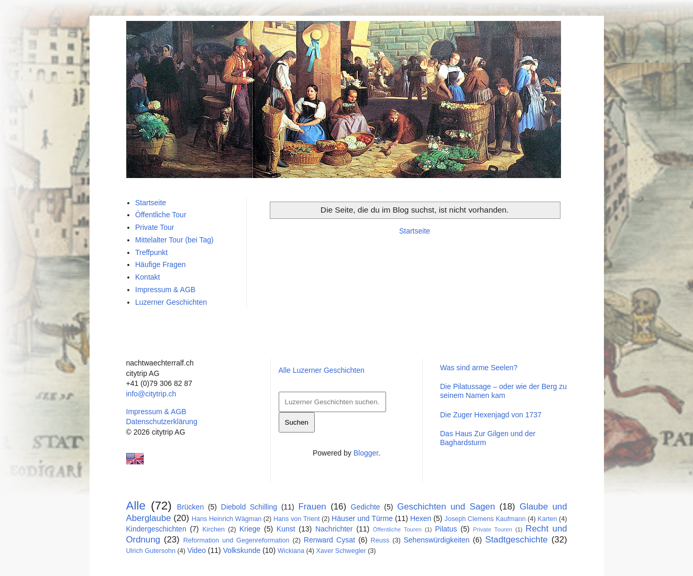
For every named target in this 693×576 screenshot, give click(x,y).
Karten (547, 519)
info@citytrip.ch (151, 394)
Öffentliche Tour (160, 215)
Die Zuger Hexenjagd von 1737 (491, 415)
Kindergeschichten (156, 529)
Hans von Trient (296, 519)
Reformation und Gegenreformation (236, 540)
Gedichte (365, 507)
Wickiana (291, 551)
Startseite (414, 231)
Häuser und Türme (362, 518)
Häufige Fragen (160, 264)
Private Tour (154, 227)
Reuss (380, 540)
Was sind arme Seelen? (479, 367)
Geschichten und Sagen (446, 507)
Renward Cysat (329, 540)
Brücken (190, 507)
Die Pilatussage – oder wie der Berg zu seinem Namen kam (503, 391)
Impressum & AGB (165, 289)
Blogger (366, 453)
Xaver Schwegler (341, 551)
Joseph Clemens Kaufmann (485, 519)
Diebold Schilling (249, 507)
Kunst (286, 529)
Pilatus (446, 529)
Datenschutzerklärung (161, 421)
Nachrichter (334, 529)
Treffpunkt (151, 252)
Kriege (249, 529)
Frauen (312, 507)
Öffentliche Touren (397, 529)
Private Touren (492, 529)
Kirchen (213, 529)
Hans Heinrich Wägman (226, 519)
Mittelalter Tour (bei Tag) (174, 240)
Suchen (297, 422)
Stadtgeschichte (516, 540)
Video (196, 550)
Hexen (420, 518)
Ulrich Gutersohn (151, 551)
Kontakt (147, 277)
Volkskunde (242, 550)
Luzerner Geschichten (171, 302)
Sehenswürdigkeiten (436, 540)
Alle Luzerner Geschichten (322, 370)
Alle (136, 505)
